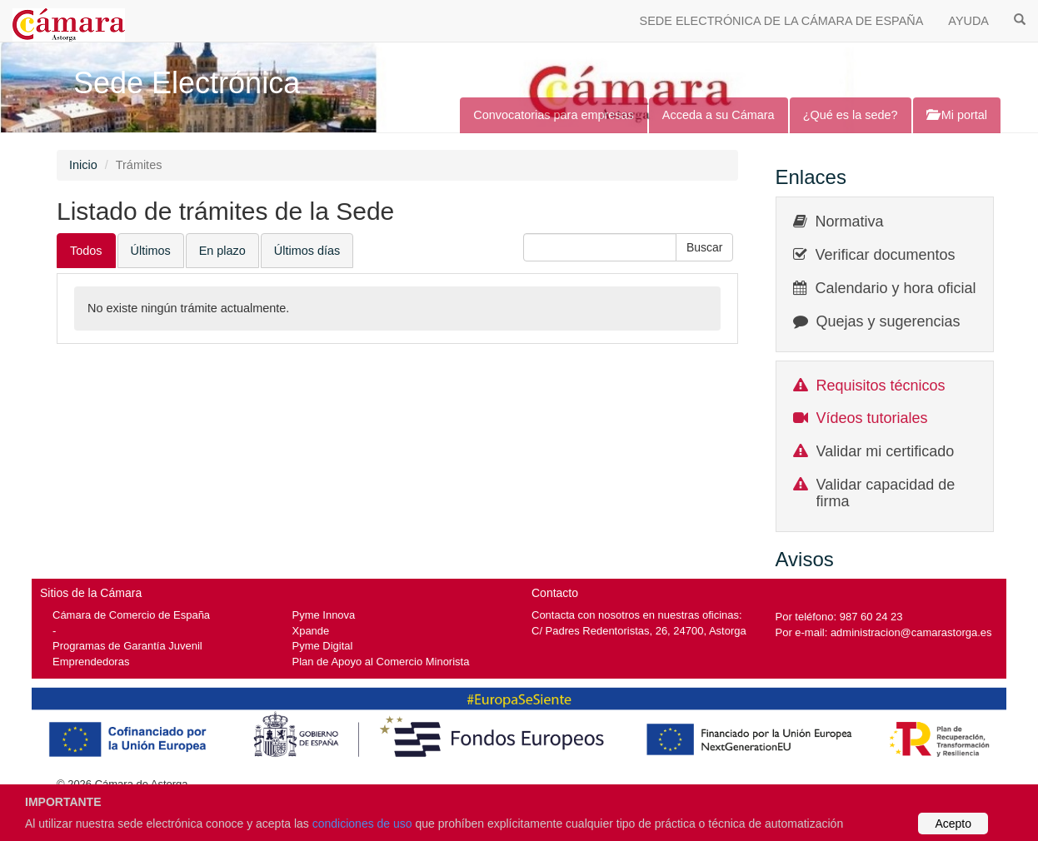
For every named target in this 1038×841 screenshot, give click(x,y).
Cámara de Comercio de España (131, 615)
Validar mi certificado (885, 451)
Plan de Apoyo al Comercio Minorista (381, 661)
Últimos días (307, 250)
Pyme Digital (322, 645)
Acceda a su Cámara (718, 115)
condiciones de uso (362, 823)
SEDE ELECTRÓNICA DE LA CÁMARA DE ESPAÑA (782, 20)
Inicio (83, 165)
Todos (86, 250)
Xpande (311, 631)
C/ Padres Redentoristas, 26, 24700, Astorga (638, 631)
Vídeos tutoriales (872, 418)
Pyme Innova (324, 615)
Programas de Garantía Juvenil (127, 645)
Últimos (151, 250)
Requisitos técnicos (881, 385)
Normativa (850, 221)
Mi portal (956, 115)
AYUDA (968, 20)
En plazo (222, 250)
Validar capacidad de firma (886, 493)
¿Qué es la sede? (850, 115)
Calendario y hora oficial (896, 288)
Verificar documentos (886, 254)
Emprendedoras (90, 661)
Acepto (953, 823)
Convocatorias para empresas (553, 115)
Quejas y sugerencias (888, 321)
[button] (705, 247)
